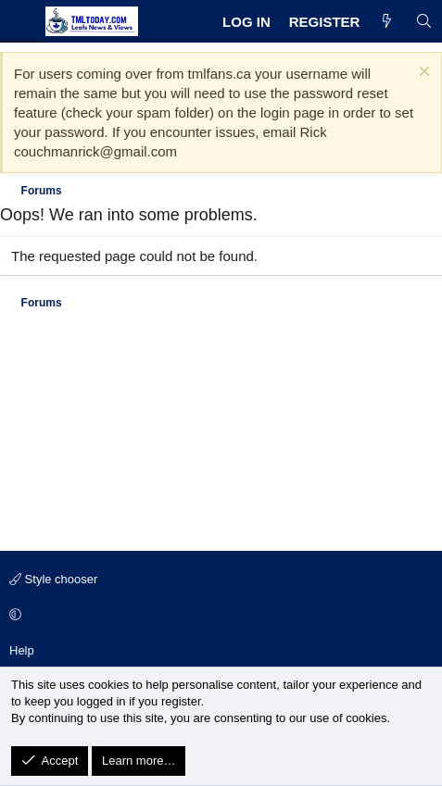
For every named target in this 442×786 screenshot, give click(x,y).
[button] (218, 615)
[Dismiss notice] (422, 73)
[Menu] (20, 21)
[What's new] (387, 22)
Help (21, 650)
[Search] (424, 22)
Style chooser (53, 579)
